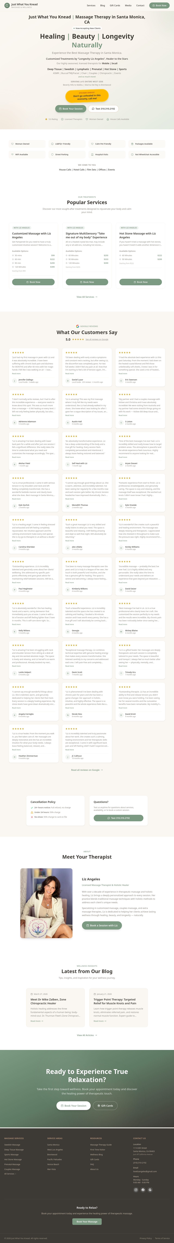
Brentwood (52, 1154)
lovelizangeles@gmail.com (145, 1171)
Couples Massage (12, 1169)
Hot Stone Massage (13, 1159)
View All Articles (87, 1036)
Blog (102, 5)
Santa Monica (53, 1144)
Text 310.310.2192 (105, 109)
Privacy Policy (146, 1238)
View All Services (87, 297)
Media (128, 5)
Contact (140, 5)
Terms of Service (162, 1238)
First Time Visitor (97, 1149)
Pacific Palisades (54, 1159)
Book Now (159, 5)
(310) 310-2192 (139, 1162)
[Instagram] (136, 1190)
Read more (16, 374)
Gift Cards (115, 5)
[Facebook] (143, 1190)
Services (91, 5)
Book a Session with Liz (102, 926)
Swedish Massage (12, 1144)
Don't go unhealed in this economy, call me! (86, 95)
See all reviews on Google (97, 340)
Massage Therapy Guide (101, 1144)
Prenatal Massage (12, 1164)
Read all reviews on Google (87, 770)
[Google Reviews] (150, 1190)
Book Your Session (69, 109)
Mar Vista (51, 1169)
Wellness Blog (96, 1154)
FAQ (92, 1164)
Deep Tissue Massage (14, 1149)
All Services (10, 1173)
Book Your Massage (87, 1221)
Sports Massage (11, 1154)
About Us (94, 1169)
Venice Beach (53, 1164)
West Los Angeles (55, 1149)
